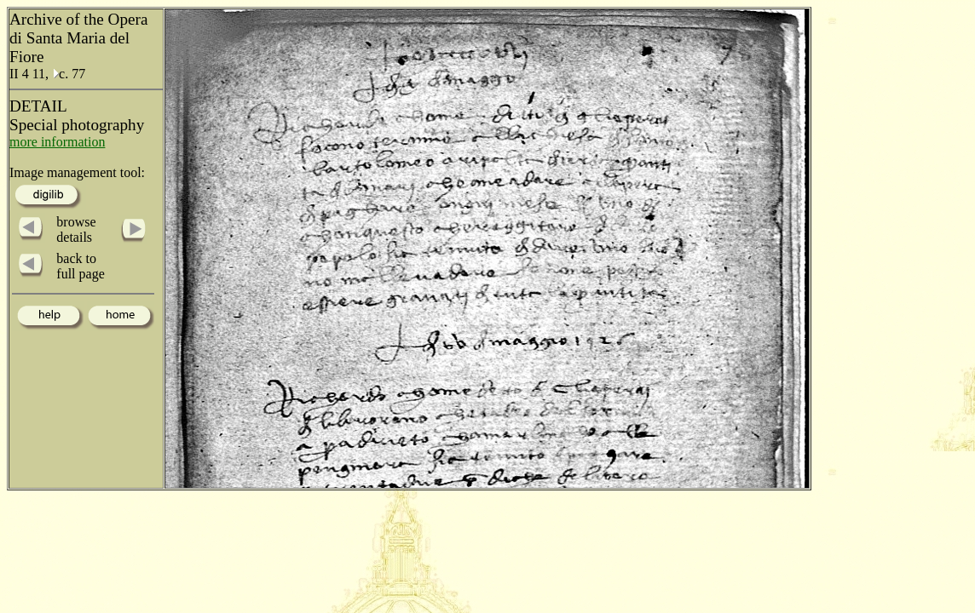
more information (57, 142)
